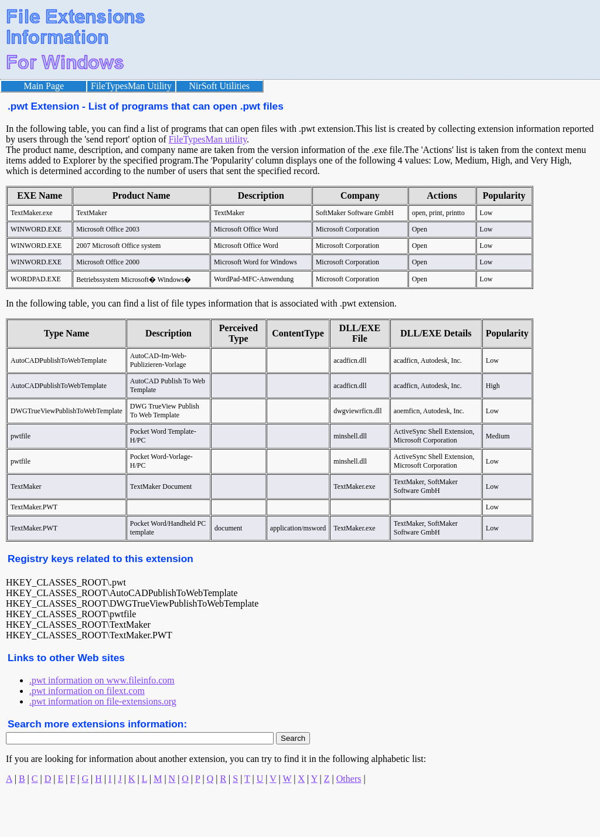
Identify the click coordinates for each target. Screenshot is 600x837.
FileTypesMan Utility (131, 86)
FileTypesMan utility (208, 139)
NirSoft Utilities (219, 86)
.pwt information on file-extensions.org (102, 701)
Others (349, 779)
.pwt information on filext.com (87, 691)
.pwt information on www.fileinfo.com (102, 680)
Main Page (43, 86)
